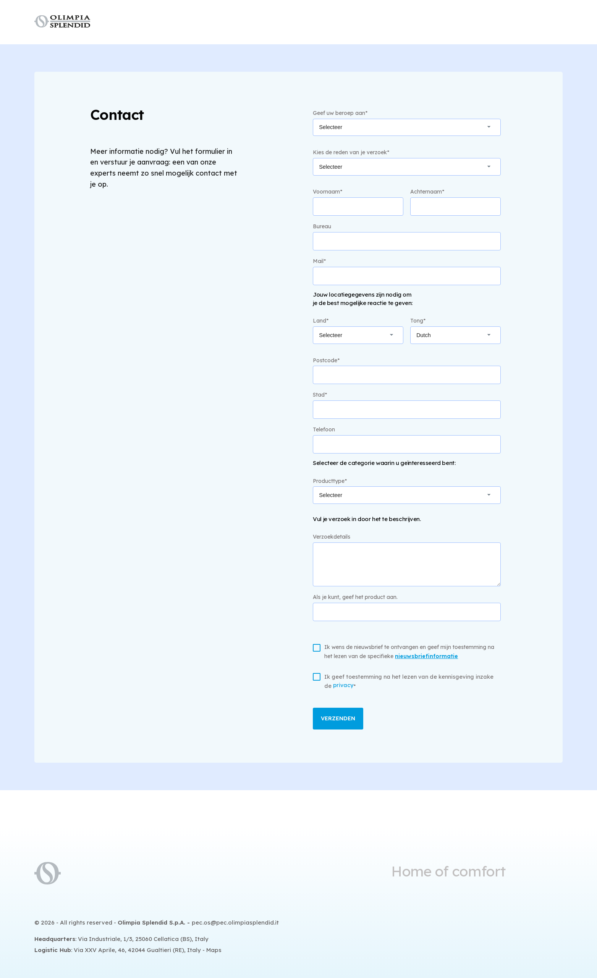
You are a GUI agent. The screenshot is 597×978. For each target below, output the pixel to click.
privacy (343, 685)
